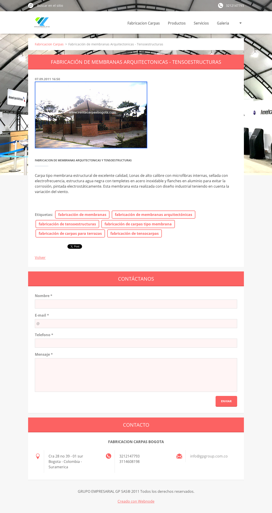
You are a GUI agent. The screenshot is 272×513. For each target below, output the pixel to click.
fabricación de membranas (82, 214)
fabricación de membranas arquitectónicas (153, 214)
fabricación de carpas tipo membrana (138, 224)
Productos (177, 23)
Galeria (223, 23)
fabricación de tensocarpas (134, 233)
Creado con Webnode (136, 501)
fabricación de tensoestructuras (67, 224)
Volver (40, 257)
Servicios (201, 23)
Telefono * (44, 334)
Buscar (30, 5)
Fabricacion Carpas (143, 23)
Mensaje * (44, 354)
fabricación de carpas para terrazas (70, 233)
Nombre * (43, 295)
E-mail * (42, 315)
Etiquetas (43, 214)
